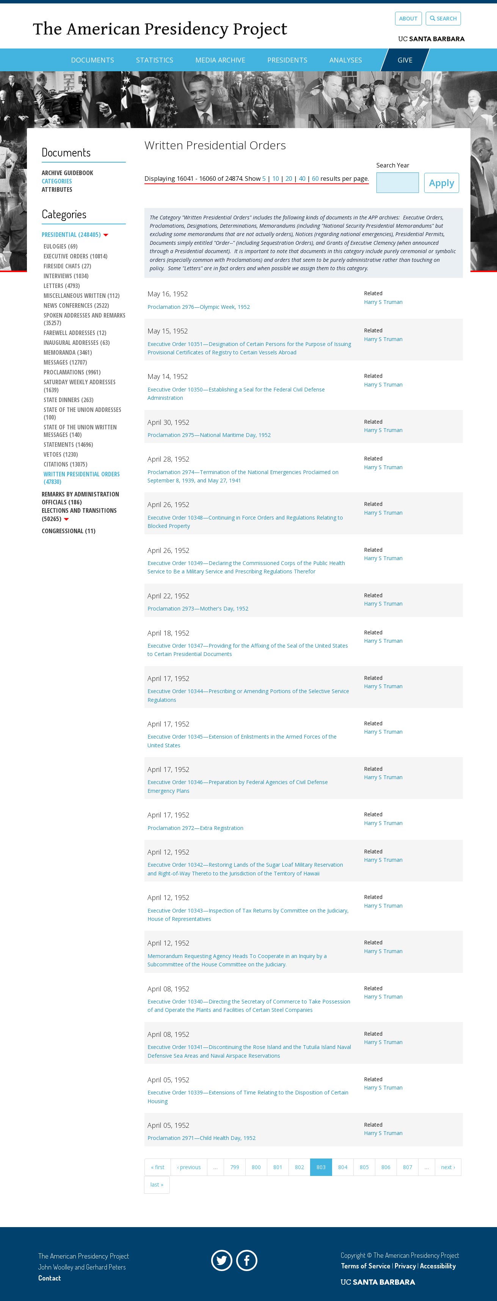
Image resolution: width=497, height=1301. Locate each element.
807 (407, 1167)
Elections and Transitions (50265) (79, 514)
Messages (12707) (65, 363)
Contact (49, 1278)
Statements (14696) (68, 445)
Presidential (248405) (75, 234)
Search (443, 18)
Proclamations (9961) (72, 373)
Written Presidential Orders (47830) (82, 478)
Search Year (392, 165)
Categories (57, 181)
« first (158, 1167)
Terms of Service (365, 1266)
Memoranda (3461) (68, 353)
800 (256, 1167)
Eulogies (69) (61, 246)
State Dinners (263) (69, 400)
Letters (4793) (62, 286)
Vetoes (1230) (61, 455)
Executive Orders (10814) (76, 256)
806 (385, 1167)
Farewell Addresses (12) (75, 333)
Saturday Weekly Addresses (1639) (80, 386)
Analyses (345, 59)
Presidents (287, 59)
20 (288, 178)
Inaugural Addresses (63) (77, 343)
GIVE (405, 59)
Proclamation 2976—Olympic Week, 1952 (198, 306)
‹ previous (189, 1167)
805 (364, 1167)
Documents (92, 59)
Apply (441, 182)
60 (315, 178)
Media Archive (220, 59)
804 (342, 1167)
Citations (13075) (66, 464)
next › (448, 1167)
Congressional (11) (69, 530)
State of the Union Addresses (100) (83, 413)
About (408, 18)
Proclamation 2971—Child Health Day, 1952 (201, 1137)
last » (157, 1184)
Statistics (154, 59)
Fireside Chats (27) (67, 266)
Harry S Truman (383, 301)
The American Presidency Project (160, 29)
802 (299, 1167)
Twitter (223, 1262)
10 (275, 178)
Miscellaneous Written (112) (82, 296)
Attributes (57, 189)
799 (234, 1167)
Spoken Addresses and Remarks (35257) (85, 319)
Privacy (405, 1266)
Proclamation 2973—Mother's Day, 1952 (197, 608)
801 (277, 1167)
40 (302, 178)
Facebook (248, 1262)
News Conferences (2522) (76, 306)
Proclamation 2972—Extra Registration (195, 827)
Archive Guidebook (67, 173)
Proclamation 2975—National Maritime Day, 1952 (209, 434)
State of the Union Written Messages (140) (81, 431)
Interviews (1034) (66, 276)
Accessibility (438, 1266)
